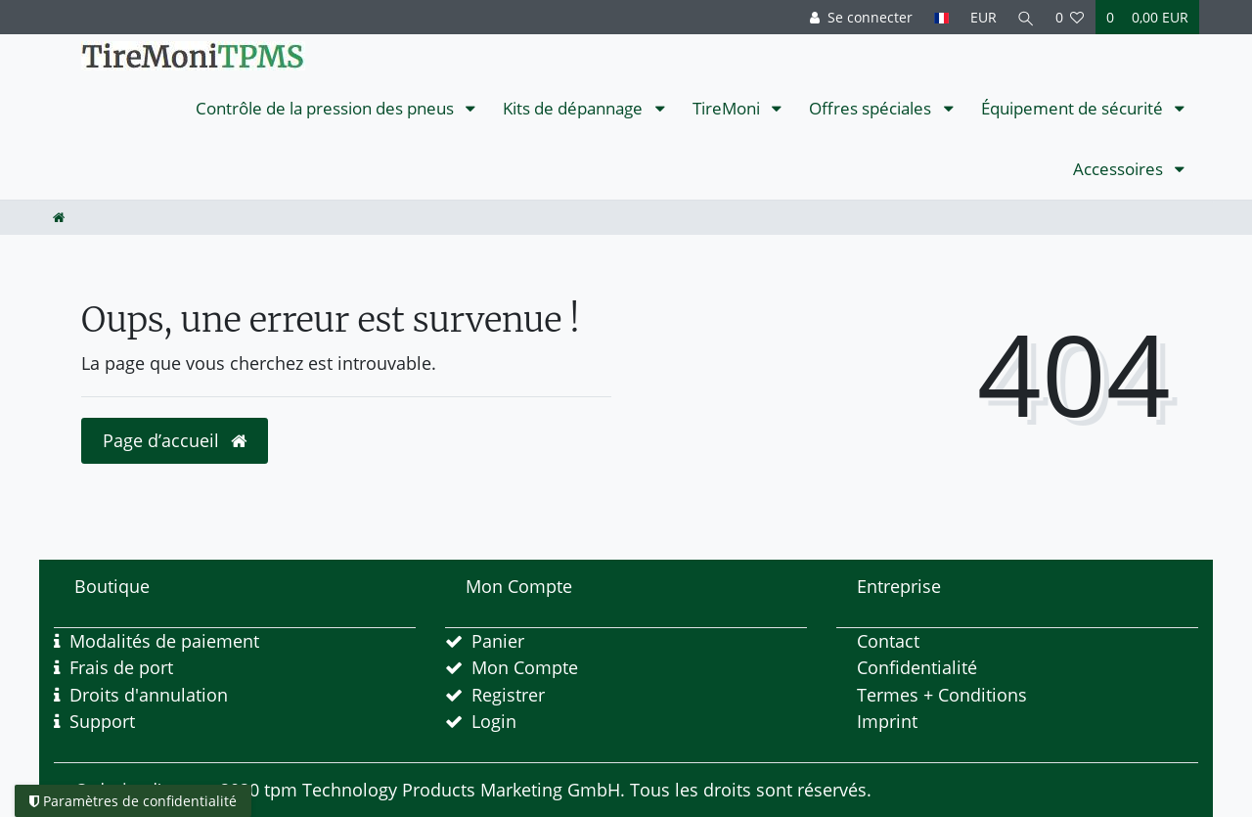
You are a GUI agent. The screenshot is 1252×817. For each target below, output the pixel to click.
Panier (497, 641)
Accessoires (1120, 169)
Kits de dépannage (575, 108)
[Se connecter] (858, 17)
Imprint (887, 721)
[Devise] (981, 17)
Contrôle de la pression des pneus (327, 108)
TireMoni (728, 108)
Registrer (508, 694)
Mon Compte (524, 667)
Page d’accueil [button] (174, 440)
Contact (888, 641)
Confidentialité (917, 667)
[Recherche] (1025, 17)
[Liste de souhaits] (1070, 17)
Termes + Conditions (942, 694)
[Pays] (938, 17)
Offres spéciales (872, 108)
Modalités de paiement (164, 641)
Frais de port (121, 667)
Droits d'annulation (148, 694)
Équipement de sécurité (1074, 108)
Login (493, 721)
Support (102, 721)
